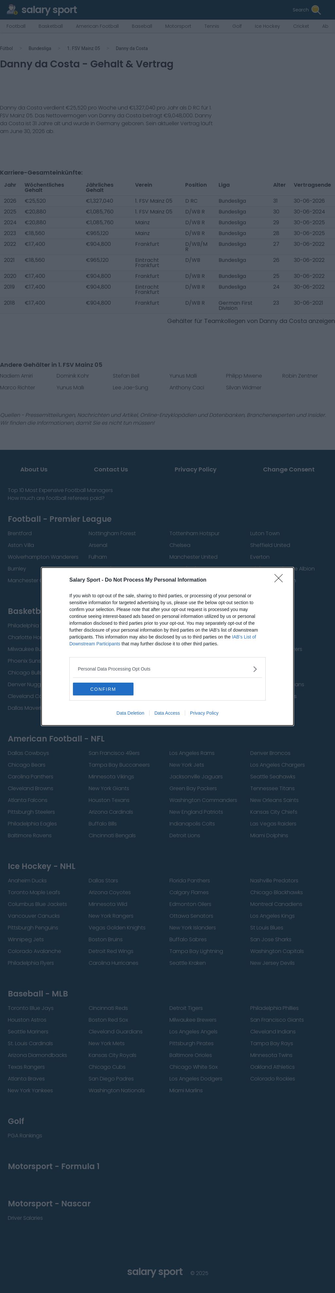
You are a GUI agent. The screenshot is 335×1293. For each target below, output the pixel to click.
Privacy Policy (204, 713)
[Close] (280, 580)
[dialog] (167, 647)
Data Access (167, 713)
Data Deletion (130, 713)
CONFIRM (104, 688)
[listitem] (167, 669)
